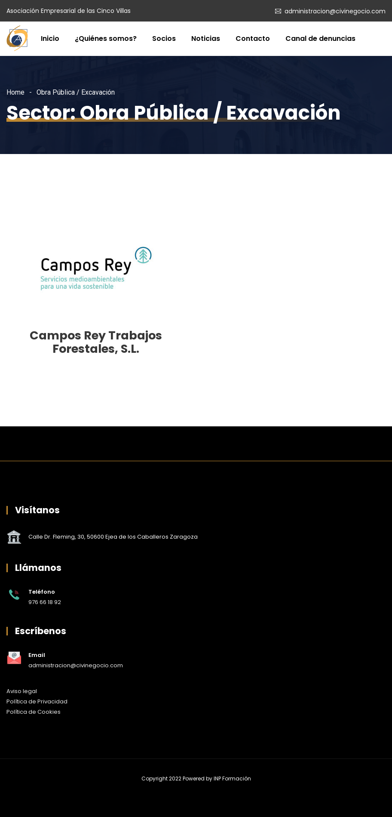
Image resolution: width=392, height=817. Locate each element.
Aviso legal (21, 691)
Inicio (50, 38)
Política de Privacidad (36, 701)
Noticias (205, 38)
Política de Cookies (33, 712)
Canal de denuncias (320, 38)
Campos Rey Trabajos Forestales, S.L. (96, 342)
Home (15, 92)
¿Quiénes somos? (106, 38)
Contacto (253, 38)
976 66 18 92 (44, 602)
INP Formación (232, 778)
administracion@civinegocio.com (335, 11)
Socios (164, 38)
